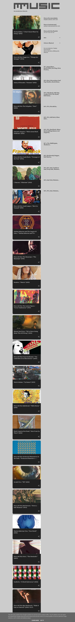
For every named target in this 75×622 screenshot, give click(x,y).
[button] (39, 37)
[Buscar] (61, 4)
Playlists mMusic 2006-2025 (51, 19)
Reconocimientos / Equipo (50, 48)
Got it (42, 620)
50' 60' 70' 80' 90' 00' (49, 32)
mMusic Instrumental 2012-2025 (52, 26)
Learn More (35, 620)
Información (47, 49)
